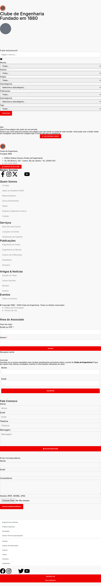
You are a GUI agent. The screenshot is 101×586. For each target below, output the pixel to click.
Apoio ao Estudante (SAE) (13, 190)
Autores (5, 291)
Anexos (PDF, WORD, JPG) (12, 496)
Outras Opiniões (9, 280)
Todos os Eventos (9, 298)
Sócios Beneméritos (10, 201)
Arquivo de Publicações (12, 255)
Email (3, 379)
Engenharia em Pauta (11, 244)
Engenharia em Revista (11, 250)
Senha (3, 337)
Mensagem (5, 430)
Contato (5, 216)
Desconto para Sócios (11, 226)
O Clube (5, 185)
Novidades (5, 531)
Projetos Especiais (8, 527)
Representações (9, 196)
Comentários (6, 478)
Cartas (4, 554)
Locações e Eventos (10, 232)
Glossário (6, 265)
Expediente (7, 260)
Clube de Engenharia (22, 16)
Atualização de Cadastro (12, 237)
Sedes (4, 206)
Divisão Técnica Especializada (12, 535)
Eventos (5, 541)
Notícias (5, 286)
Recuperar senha (7, 352)
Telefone (4, 421)
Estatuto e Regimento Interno (14, 211)
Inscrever (50, 391)
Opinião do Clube (9, 275)
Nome (4, 368)
